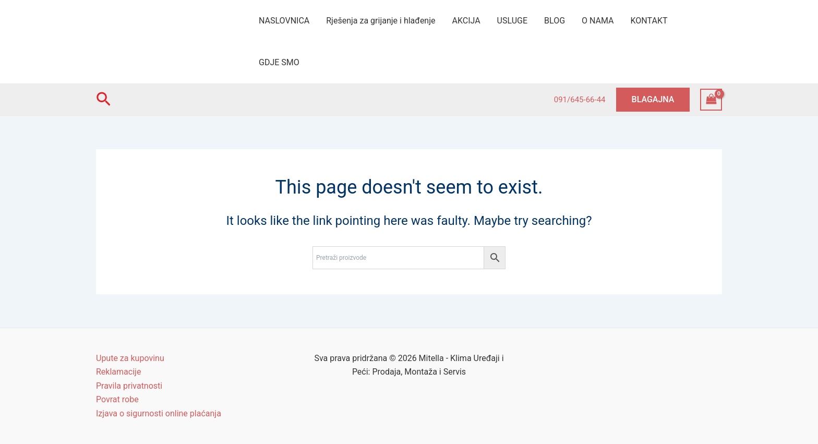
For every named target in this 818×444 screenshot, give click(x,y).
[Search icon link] (103, 99)
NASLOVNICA (284, 21)
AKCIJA (466, 21)
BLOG (554, 21)
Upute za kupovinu (130, 358)
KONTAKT (649, 21)
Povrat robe (117, 399)
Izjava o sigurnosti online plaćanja (158, 413)
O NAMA (598, 21)
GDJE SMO (279, 62)
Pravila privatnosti (129, 386)
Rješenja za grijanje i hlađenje (380, 21)
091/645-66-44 (580, 99)
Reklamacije (118, 372)
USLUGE (512, 21)
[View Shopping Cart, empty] (711, 99)
